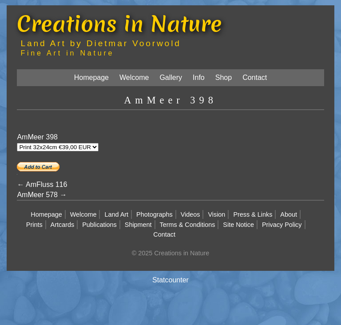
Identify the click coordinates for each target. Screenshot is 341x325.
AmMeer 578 (37, 194)
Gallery (170, 77)
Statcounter (170, 280)
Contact (254, 77)
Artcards (63, 224)
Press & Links (252, 214)
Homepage (91, 77)
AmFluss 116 (46, 184)
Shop (223, 77)
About (288, 214)
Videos (190, 214)
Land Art (116, 214)
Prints (34, 224)
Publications (99, 224)
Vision (216, 214)
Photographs (154, 214)
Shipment (138, 224)
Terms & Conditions (187, 224)
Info (199, 77)
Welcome (134, 77)
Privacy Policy (282, 224)
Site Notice (238, 224)
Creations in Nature (119, 24)
